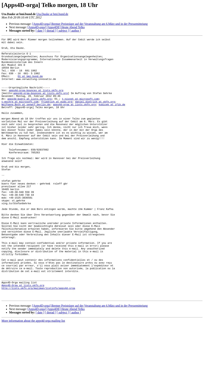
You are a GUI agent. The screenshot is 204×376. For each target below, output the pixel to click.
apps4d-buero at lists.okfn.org (29, 111)
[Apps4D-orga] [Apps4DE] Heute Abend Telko (56, 27)
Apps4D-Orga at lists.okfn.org (23, 335)
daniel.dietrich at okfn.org (95, 114)
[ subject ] (63, 30)
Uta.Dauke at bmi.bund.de (52, 14)
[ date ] (40, 30)
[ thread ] (50, 30)
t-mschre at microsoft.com (20, 114)
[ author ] (75, 30)
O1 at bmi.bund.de (30, 84)
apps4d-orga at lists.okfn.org (74, 118)
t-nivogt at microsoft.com (80, 111)
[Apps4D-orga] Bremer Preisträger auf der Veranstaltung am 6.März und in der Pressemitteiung (90, 23)
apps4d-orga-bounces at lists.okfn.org (36, 101)
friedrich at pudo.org (56, 114)
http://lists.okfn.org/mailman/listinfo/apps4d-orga (38, 338)
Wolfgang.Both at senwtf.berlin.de (26, 118)
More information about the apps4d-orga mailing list (33, 372)
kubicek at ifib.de (112, 118)
